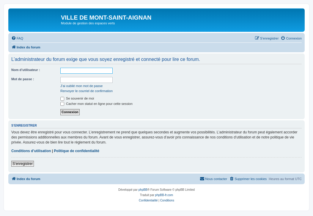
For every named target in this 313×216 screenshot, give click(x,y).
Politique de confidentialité (76, 151)
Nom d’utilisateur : (25, 70)
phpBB (143, 189)
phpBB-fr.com (164, 195)
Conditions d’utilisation (31, 151)
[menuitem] (17, 38)
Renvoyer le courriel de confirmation (86, 91)
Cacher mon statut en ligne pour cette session (96, 103)
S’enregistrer (22, 164)
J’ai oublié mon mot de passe (81, 86)
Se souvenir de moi (77, 98)
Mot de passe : (22, 79)
